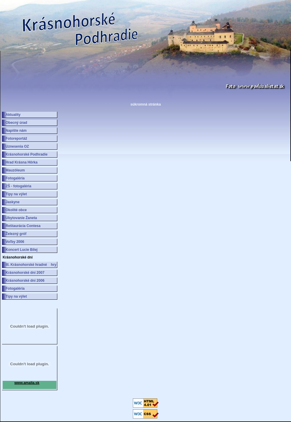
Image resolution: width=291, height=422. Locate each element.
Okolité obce (16, 210)
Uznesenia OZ (17, 146)
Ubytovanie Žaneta (21, 218)
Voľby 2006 (15, 242)
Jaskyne (12, 202)
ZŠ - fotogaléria (18, 186)
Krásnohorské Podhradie (27, 154)
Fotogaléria (15, 178)
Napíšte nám (16, 131)
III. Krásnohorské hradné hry (31, 265)
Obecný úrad (16, 123)
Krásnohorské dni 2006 (25, 280)
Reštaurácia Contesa (23, 226)
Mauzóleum (15, 170)
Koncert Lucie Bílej (22, 250)
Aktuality (13, 115)
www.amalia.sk (26, 383)
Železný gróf (16, 234)
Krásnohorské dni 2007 (25, 273)
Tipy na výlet (16, 194)
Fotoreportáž (16, 138)
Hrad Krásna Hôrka (22, 162)
